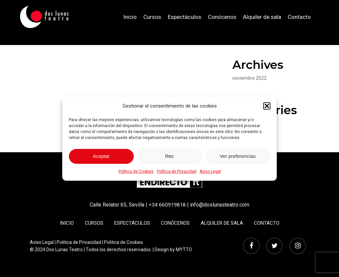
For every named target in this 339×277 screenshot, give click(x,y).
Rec (169, 156)
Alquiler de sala (222, 223)
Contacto (266, 223)
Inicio (67, 223)
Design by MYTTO (173, 249)
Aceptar (101, 156)
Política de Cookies (136, 171)
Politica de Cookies (123, 242)
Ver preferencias (237, 156)
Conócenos (175, 223)
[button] (267, 106)
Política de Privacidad (176, 171)
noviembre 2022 (249, 78)
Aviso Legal (210, 171)
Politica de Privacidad (79, 242)
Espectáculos (132, 223)
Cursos (94, 223)
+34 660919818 (167, 205)
